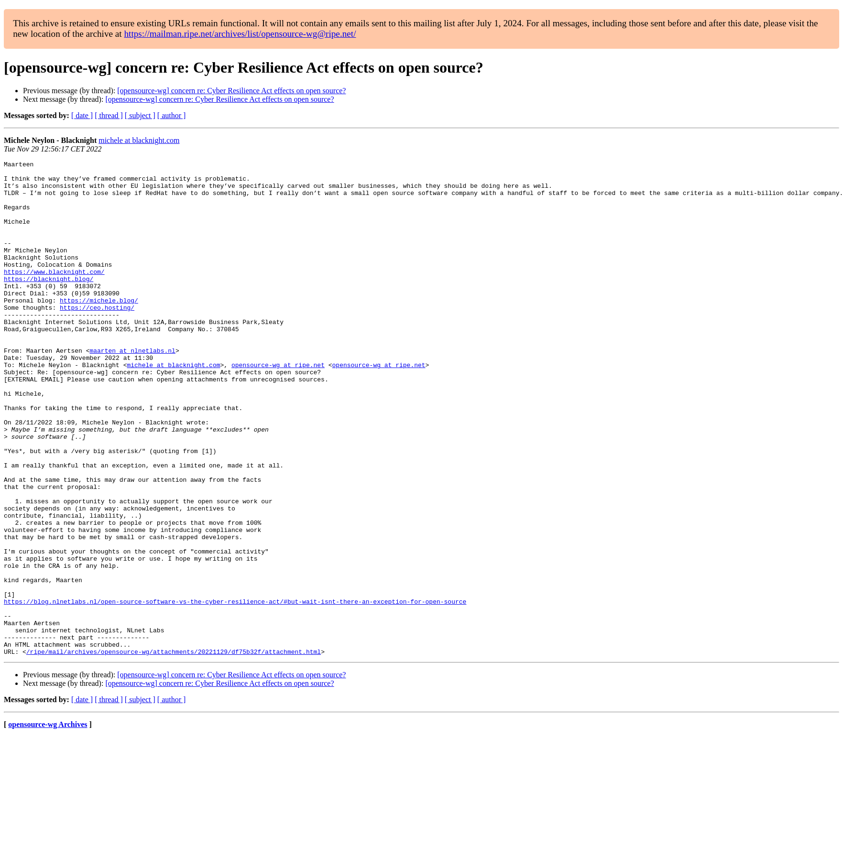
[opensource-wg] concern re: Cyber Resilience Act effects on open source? (231, 91)
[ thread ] (109, 115)
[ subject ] (140, 115)
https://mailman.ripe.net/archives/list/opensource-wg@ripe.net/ (240, 34)
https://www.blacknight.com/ (54, 294)
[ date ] (82, 115)
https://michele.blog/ (99, 329)
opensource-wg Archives (47, 823)
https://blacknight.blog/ (48, 303)
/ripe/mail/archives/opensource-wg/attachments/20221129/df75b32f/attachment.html (173, 750)
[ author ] (171, 115)
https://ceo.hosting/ (97, 337)
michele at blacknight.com (139, 140)
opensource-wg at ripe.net (278, 406)
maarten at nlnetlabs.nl (132, 389)
